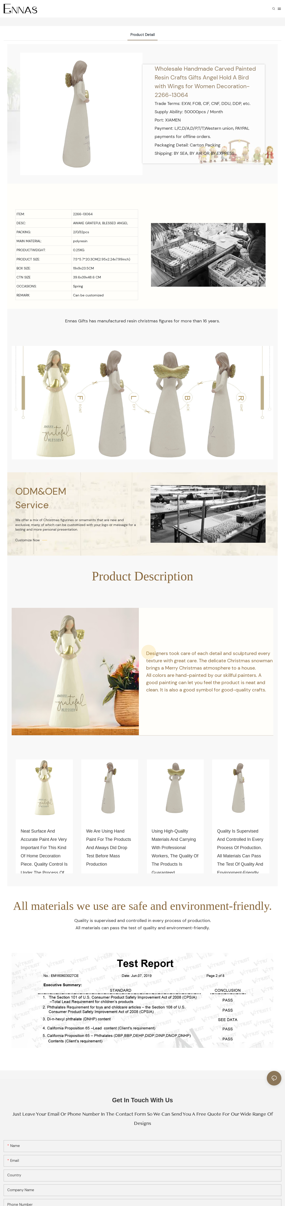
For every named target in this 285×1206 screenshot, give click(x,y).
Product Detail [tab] (142, 34)
